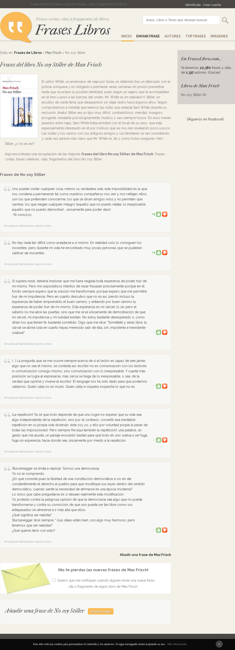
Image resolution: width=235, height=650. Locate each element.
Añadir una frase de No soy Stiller (44, 610)
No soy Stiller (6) (193, 95)
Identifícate (193, 5)
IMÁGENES (219, 36)
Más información (177, 644)
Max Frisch (53, 53)
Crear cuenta (212, 5)
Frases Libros (72, 30)
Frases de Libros (28, 53)
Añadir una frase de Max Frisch (145, 555)
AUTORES (172, 36)
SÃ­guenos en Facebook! (205, 119)
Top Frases (195, 36)
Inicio (126, 36)
